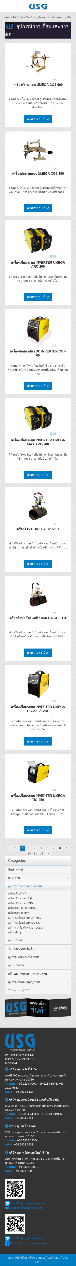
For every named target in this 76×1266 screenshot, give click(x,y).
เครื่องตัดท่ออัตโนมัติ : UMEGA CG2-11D (38, 618)
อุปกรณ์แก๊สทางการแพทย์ (24, 957)
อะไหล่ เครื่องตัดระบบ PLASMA (26, 927)
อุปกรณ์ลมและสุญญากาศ (24, 982)
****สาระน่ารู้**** (18, 990)
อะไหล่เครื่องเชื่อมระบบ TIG (24, 922)
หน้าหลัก (10, 17)
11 (35, 853)
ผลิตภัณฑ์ (26, 17)
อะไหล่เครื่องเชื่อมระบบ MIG (24, 917)
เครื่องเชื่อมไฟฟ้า (18, 893)
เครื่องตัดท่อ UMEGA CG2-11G (38, 529)
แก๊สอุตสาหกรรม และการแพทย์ (27, 973)
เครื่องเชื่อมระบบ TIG (20, 898)
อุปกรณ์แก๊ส (15, 940)
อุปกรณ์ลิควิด (16, 965)
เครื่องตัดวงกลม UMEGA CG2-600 (38, 84)
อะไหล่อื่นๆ (14, 932)
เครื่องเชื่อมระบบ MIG (20, 903)
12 (41, 853)
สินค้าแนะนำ (16, 869)
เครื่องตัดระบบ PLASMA (22, 908)
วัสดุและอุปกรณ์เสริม (21, 948)
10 (29, 853)
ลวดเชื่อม (14, 877)
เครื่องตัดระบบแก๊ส (18, 913)
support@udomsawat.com (27, 1207)
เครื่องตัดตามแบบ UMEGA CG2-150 (38, 173)
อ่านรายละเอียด (38, 119)
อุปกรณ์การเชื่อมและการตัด (53, 17)
